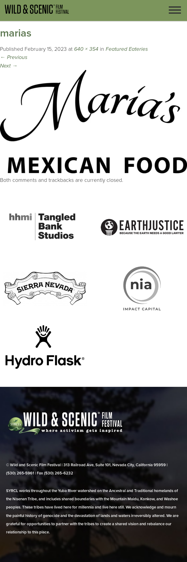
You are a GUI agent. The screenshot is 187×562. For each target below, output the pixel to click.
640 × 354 (86, 49)
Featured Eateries (127, 49)
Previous (13, 57)
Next (9, 66)
